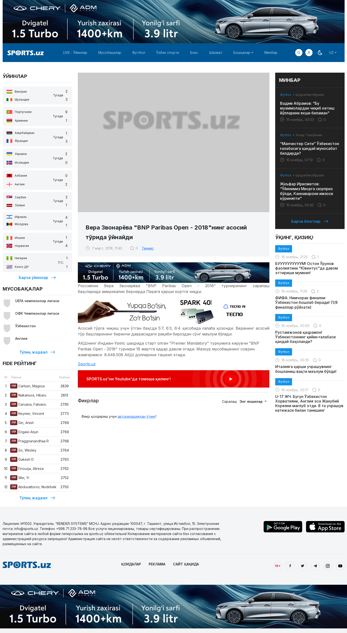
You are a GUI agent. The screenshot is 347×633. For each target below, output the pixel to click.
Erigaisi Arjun (24, 431)
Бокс (194, 52)
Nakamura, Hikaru (28, 395)
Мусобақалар (109, 52)
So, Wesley (23, 450)
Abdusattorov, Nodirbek (33, 486)
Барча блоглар (309, 221)
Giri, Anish (22, 422)
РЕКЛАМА (157, 564)
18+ (277, 566)
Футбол (138, 52)
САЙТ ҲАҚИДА (186, 564)
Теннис (148, 248)
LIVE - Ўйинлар (75, 52)
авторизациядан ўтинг (137, 416)
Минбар (270, 52)
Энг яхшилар (252, 401)
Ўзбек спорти (167, 52)
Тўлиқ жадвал (37, 352)
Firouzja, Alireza (27, 468)
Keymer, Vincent (27, 413)
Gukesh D (22, 459)
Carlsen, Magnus (27, 386)
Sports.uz (87, 364)
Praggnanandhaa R (29, 441)
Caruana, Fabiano (28, 404)
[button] (309, 52)
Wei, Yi (19, 477)
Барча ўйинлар (37, 277)
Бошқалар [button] (242, 52)
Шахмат (215, 52)
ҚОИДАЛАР (131, 564)
